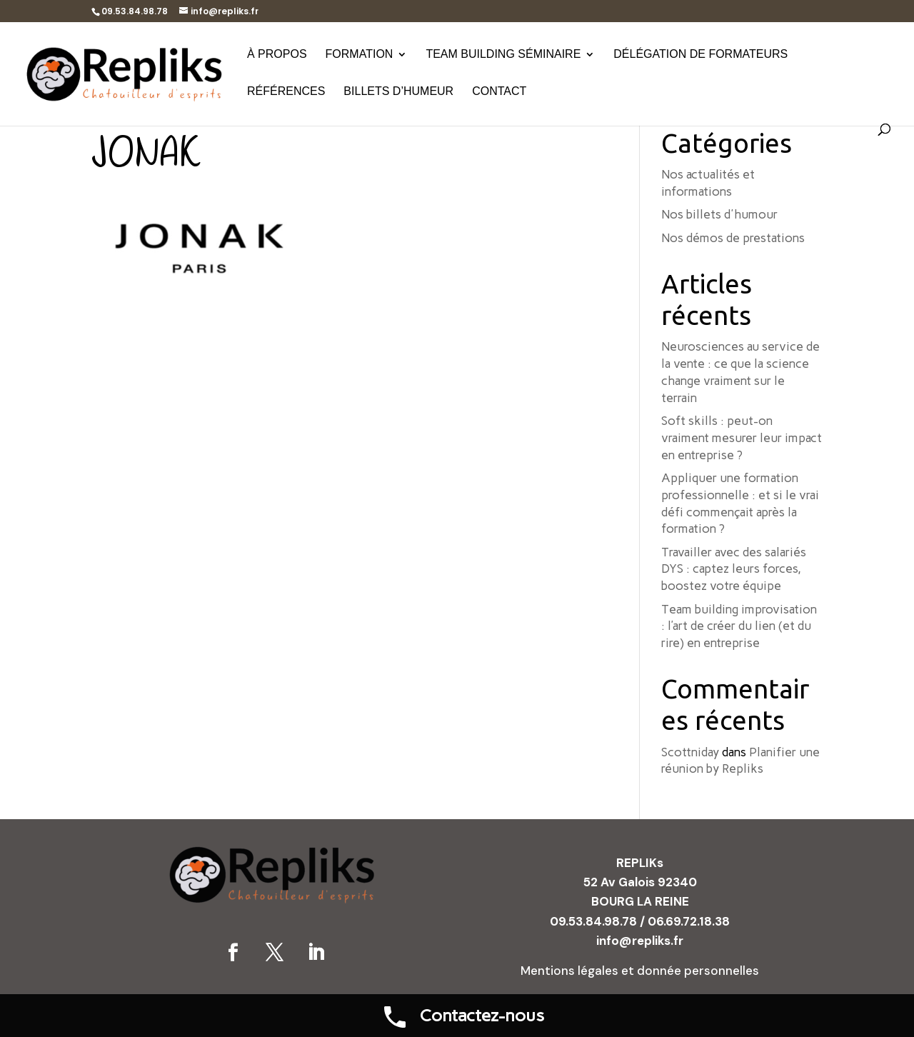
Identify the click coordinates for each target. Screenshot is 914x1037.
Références (286, 91)
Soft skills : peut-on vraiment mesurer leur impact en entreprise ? (741, 438)
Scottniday (690, 752)
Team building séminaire (503, 54)
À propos (277, 54)
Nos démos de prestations (733, 238)
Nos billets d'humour (719, 214)
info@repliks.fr (639, 940)
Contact (499, 91)
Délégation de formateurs (700, 54)
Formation (359, 54)
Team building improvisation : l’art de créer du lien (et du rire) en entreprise (739, 626)
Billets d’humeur (398, 91)
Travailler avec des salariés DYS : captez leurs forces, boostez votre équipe (733, 569)
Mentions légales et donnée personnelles (640, 970)
